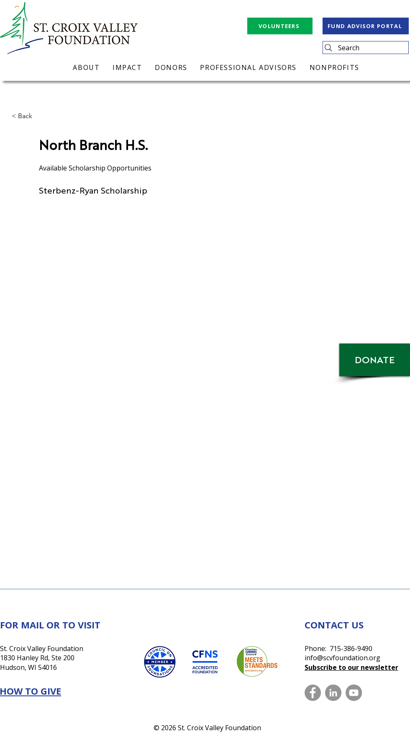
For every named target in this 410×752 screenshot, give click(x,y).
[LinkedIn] (333, 693)
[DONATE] (374, 360)
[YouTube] (354, 693)
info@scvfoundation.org (342, 657)
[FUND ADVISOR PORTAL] (366, 26)
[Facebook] (313, 693)
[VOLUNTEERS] (280, 26)
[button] (39, 116)
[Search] (366, 47)
